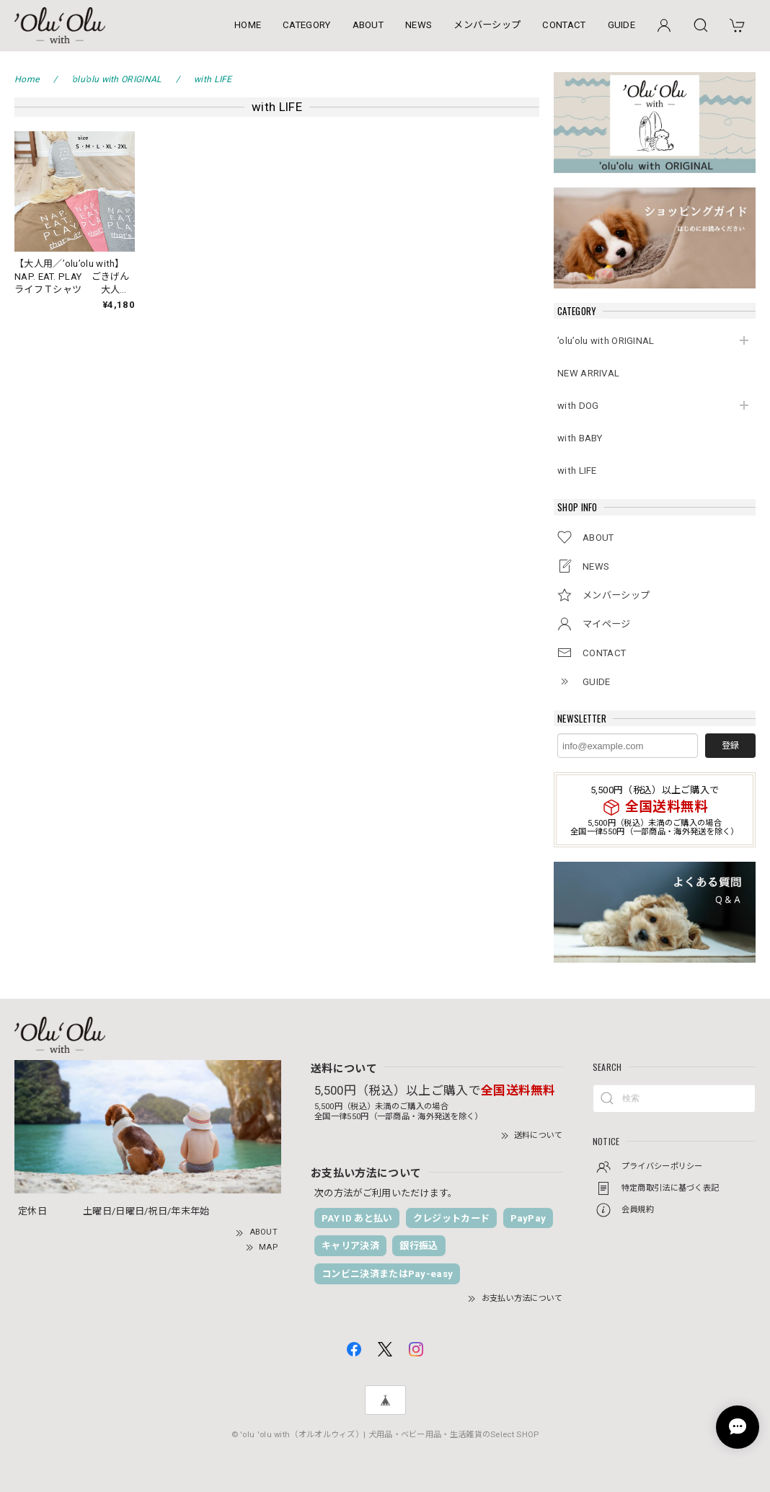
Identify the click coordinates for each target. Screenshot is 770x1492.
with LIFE (577, 470)
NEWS (418, 24)
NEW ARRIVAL (588, 373)
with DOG (577, 405)
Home (26, 79)
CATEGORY (306, 24)
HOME (247, 24)
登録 (730, 746)
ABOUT (368, 24)
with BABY (580, 438)
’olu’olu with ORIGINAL (606, 340)
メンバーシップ (487, 24)
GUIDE (622, 24)
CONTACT (563, 24)
